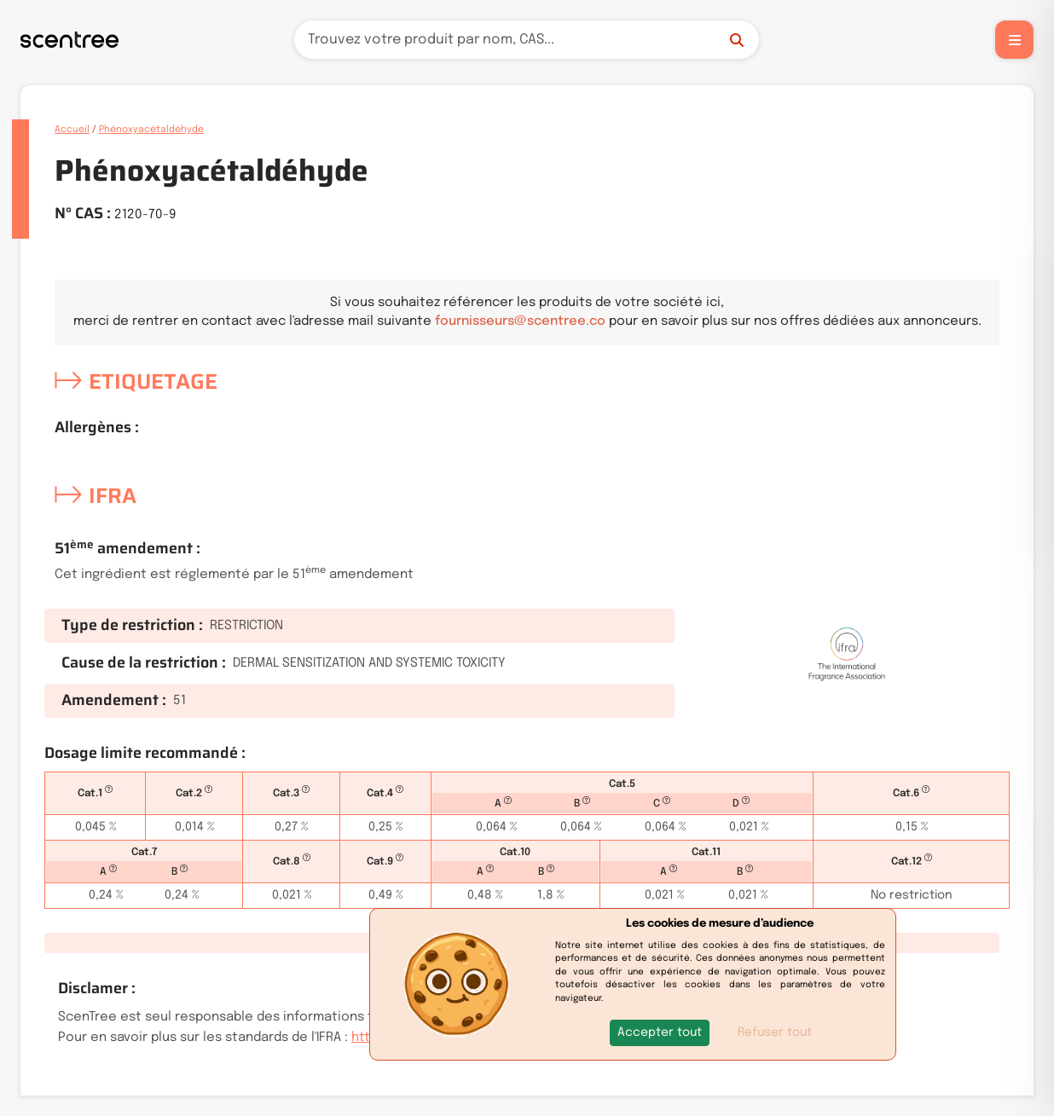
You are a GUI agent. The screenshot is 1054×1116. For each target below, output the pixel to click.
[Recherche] (526, 39)
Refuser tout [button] (775, 1032)
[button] (659, 1033)
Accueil (72, 129)
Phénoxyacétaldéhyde (151, 129)
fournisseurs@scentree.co (520, 321)
